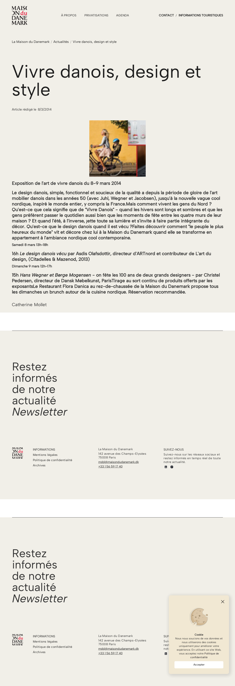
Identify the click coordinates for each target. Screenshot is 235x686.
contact (166, 15)
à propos (69, 15)
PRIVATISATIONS (96, 15)
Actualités (61, 42)
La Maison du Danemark (30, 42)
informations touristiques (201, 15)
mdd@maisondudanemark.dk (118, 462)
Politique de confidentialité (204, 655)
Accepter (199, 664)
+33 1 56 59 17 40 (110, 466)
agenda (122, 15)
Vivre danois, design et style (95, 42)
